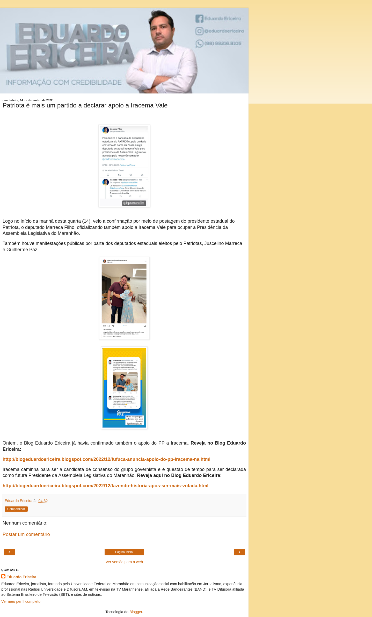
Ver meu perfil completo (20, 601)
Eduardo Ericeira (21, 577)
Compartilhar (16, 509)
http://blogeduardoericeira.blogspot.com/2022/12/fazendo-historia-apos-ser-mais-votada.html (105, 485)
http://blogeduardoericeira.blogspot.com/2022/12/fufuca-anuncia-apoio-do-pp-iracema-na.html (106, 459)
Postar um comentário (26, 534)
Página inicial (124, 552)
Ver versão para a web (124, 562)
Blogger (135, 612)
